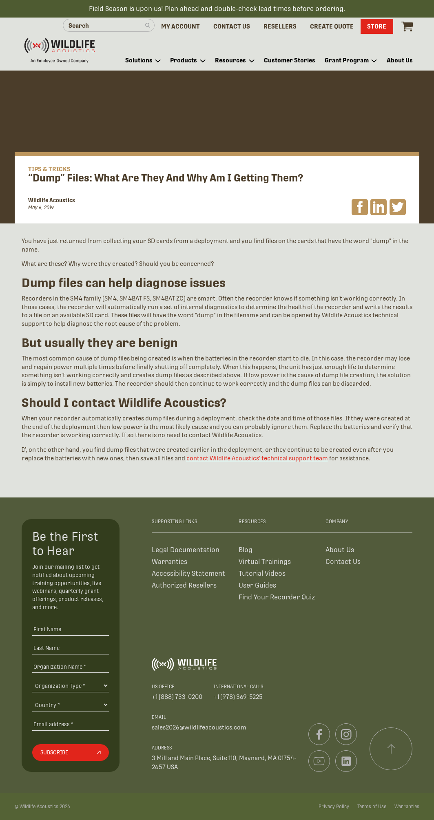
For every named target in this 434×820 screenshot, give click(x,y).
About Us (340, 550)
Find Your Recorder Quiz (277, 597)
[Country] (70, 705)
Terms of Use (371, 806)
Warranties (169, 562)
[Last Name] (70, 647)
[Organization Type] (70, 685)
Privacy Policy (334, 806)
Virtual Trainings (265, 562)
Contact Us (343, 562)
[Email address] (70, 724)
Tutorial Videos (262, 573)
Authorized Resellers (184, 585)
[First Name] (70, 629)
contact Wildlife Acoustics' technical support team (257, 458)
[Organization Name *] (70, 666)
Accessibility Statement (188, 573)
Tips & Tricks (49, 169)
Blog (245, 550)
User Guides (257, 585)
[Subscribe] (70, 752)
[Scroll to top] (391, 749)
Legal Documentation (185, 550)
